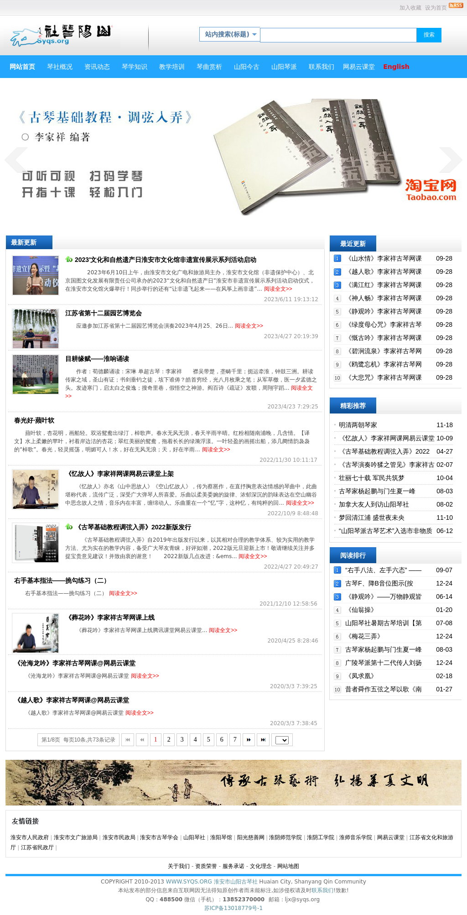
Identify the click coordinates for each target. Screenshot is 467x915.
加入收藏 (410, 8)
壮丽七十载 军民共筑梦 (372, 477)
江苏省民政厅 (37, 847)
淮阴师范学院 (285, 837)
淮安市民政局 (119, 837)
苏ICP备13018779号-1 (233, 908)
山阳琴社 (194, 837)
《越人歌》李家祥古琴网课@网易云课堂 (71, 700)
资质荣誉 (206, 866)
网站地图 (288, 866)
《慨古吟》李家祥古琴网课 (383, 337)
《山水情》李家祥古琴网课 (383, 258)
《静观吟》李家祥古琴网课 (383, 311)
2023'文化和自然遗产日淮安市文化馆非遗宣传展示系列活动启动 (160, 259)
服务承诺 (233, 866)
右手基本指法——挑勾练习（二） (62, 580)
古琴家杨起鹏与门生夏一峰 (377, 491)
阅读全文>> (278, 289)
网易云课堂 (391, 837)
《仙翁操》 (361, 609)
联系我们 (322, 890)
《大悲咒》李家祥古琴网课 (383, 377)
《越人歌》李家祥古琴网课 (383, 271)
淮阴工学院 (320, 837)
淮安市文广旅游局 (76, 837)
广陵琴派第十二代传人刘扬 (383, 662)
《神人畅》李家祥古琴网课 (383, 298)
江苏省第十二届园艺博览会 (103, 313)
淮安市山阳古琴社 (236, 881)
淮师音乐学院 (355, 837)
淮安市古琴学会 (159, 837)
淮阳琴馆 (221, 837)
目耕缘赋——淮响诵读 (97, 358)
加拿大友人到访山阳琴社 (374, 504)
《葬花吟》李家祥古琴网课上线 (110, 617)
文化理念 (261, 866)
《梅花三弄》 (364, 636)
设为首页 (436, 8)
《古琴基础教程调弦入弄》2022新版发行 (128, 527)
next (451, 160)
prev (16, 160)
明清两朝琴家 (358, 425)
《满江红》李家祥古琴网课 (383, 284)
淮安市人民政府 (29, 837)
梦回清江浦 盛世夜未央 (372, 517)
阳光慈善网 (251, 837)
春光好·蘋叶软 (34, 420)
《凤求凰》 (361, 676)
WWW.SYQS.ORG (189, 881)
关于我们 (179, 866)
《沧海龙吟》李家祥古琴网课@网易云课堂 (74, 663)
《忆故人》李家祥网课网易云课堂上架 (119, 473)
